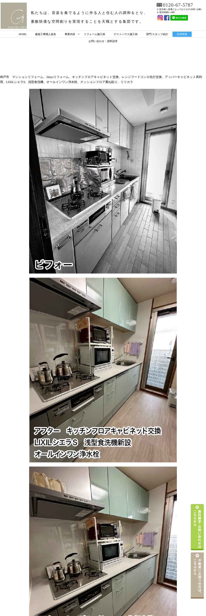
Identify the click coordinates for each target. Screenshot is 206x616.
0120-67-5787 (179, 5)
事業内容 (70, 34)
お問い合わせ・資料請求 (103, 41)
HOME (22, 34)
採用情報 (182, 34)
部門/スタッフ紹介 (157, 34)
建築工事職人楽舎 (45, 34)
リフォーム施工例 (94, 34)
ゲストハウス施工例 (126, 34)
